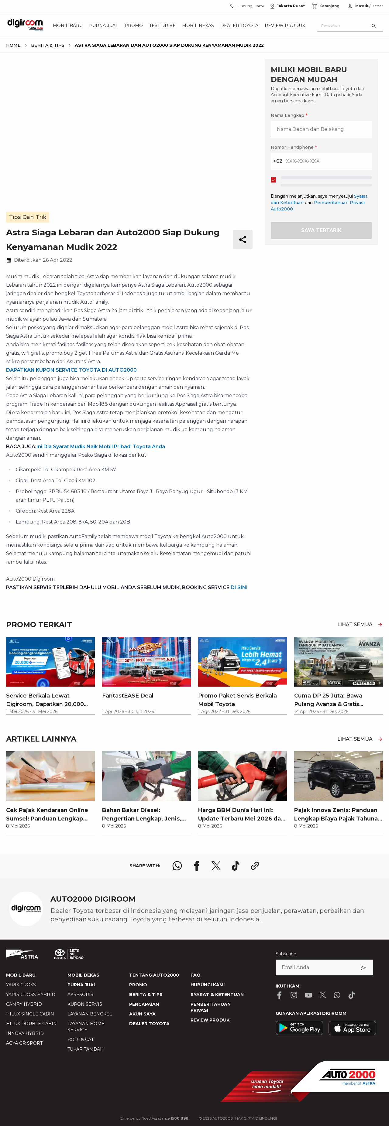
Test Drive (162, 25)
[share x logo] (216, 866)
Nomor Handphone (294, 147)
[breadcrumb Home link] (13, 45)
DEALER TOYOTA (149, 1023)
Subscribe (286, 954)
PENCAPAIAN (144, 1004)
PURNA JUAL (81, 985)
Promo (134, 25)
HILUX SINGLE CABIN (30, 1014)
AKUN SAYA (142, 1014)
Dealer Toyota (239, 25)
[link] (50, 792)
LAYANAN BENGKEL (89, 1014)
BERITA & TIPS (146, 994)
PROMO (138, 985)
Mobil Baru (68, 25)
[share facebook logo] (196, 866)
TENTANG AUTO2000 (154, 975)
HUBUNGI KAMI (208, 985)
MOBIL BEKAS (83, 975)
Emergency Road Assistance (154, 1118)
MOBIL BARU (21, 975)
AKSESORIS (80, 994)
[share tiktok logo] (235, 866)
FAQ (196, 975)
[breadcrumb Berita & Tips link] (46, 45)
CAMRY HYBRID (24, 1004)
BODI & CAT (80, 1039)
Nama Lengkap (289, 115)
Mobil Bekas (198, 25)
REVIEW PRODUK (210, 1020)
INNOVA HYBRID (25, 1033)
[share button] (243, 239)
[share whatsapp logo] (177, 866)
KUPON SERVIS (84, 1004)
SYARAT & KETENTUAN (217, 994)
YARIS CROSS (21, 985)
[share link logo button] (255, 866)
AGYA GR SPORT (24, 1043)
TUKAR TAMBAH (85, 1049)
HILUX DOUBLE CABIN (31, 1023)
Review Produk (285, 25)
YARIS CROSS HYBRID (30, 994)
